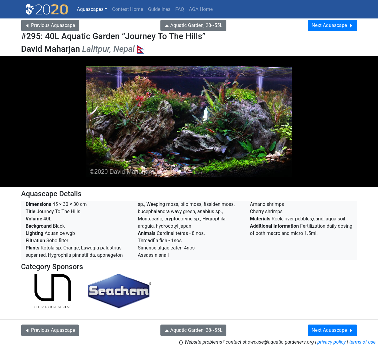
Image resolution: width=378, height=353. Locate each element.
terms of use (362, 342)
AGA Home (201, 9)
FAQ (179, 9)
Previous (50, 25)
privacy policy (331, 342)
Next (332, 25)
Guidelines (159, 9)
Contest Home (127, 9)
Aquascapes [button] (90, 9)
